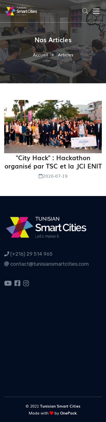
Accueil (40, 54)
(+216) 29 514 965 (28, 254)
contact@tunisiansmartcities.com (46, 264)
